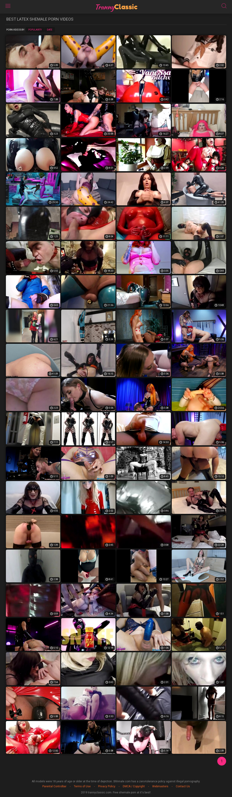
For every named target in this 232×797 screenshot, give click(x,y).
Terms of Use (82, 786)
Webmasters (160, 786)
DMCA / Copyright (134, 786)
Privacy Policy (106, 786)
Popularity (35, 29)
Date (49, 29)
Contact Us (183, 786)
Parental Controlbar (54, 786)
